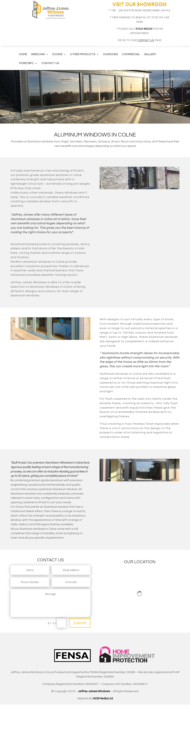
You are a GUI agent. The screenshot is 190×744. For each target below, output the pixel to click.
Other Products (82, 54)
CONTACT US (146, 40)
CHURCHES (110, 54)
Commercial (131, 54)
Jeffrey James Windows (94, 691)
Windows (38, 54)
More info (26, 63)
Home (23, 54)
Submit (80, 622)
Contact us (50, 63)
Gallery (150, 54)
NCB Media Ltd (103, 698)
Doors (57, 54)
